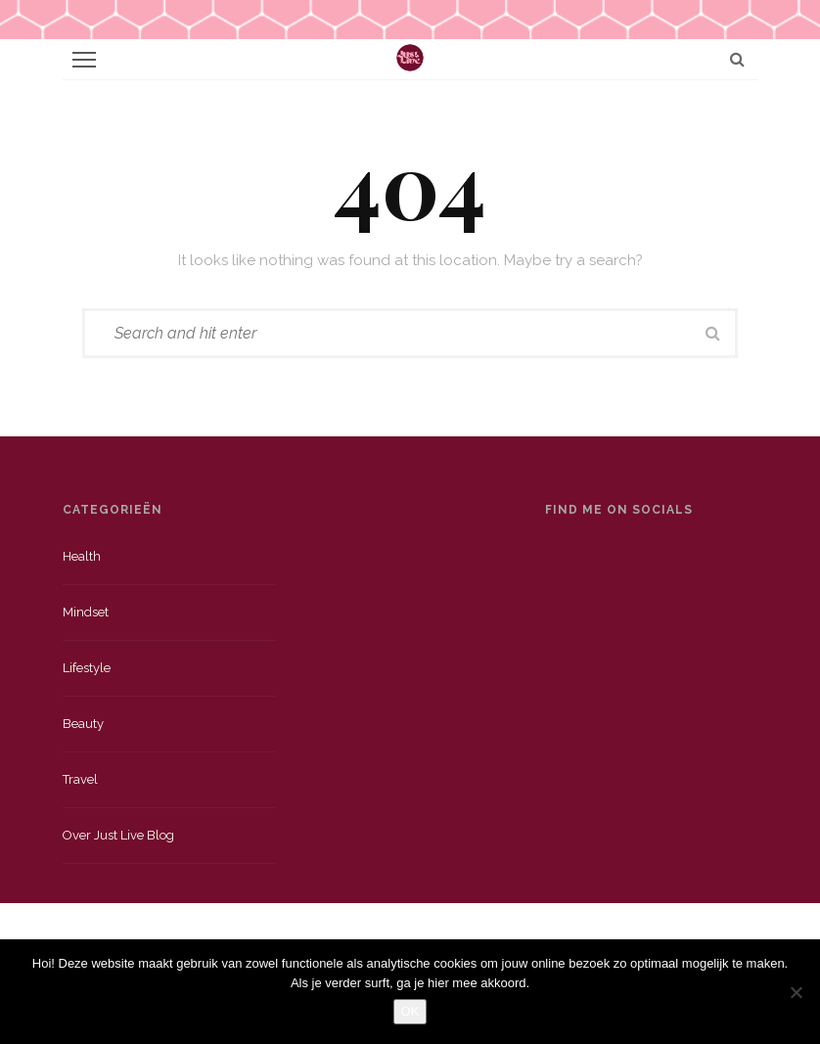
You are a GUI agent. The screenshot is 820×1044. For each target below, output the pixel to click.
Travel (80, 779)
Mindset (86, 612)
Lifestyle (87, 667)
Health (82, 556)
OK (410, 1011)
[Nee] (795, 992)
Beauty (83, 723)
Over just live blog (118, 835)
